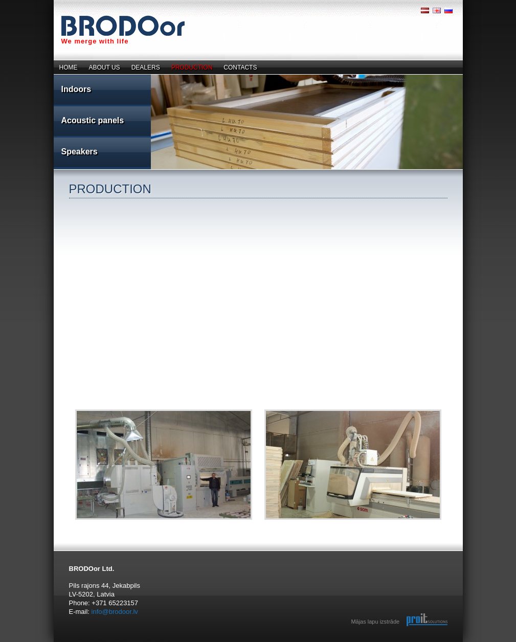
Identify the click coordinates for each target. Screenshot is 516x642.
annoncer (79, 641)
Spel (148, 641)
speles (61, 641)
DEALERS (145, 67)
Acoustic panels (92, 120)
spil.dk (82, 641)
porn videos (140, 641)
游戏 (172, 641)
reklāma (64, 641)
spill (83, 641)
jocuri (108, 641)
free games (129, 641)
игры (107, 641)
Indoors (76, 89)
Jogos (166, 641)
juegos (116, 641)
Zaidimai (157, 641)
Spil (150, 641)
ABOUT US (104, 67)
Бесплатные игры (70, 641)
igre (123, 641)
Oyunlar (162, 641)
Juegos (164, 641)
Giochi (159, 641)
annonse (95, 641)
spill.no (85, 641)
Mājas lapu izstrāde (375, 621)
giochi (100, 641)
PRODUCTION (192, 67)
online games (132, 641)
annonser (93, 641)
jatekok (118, 641)
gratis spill (74, 641)
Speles (155, 641)
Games (138, 641)
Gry (151, 641)
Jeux (146, 641)
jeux (98, 641)
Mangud (154, 641)
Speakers (79, 151)
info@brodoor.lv (115, 611)
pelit (113, 641)
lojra (120, 641)
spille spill (89, 641)
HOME (68, 67)
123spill (76, 641)
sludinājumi (66, 641)
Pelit (152, 641)
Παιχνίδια (122, 641)
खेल (171, 641)
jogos (114, 641)
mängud (126, 641)
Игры (142, 641)
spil (80, 641)
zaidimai (104, 641)
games (97, 641)
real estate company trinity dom (57, 641)
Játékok (168, 641)
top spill (87, 641)
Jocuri (170, 641)
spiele (102, 641)
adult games (176, 641)
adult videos (179, 641)
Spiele (145, 641)
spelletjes (111, 641)
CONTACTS (240, 67)
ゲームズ (174, 641)
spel (105, 641)
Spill (147, 641)
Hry (167, 641)
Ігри (127, 641)
